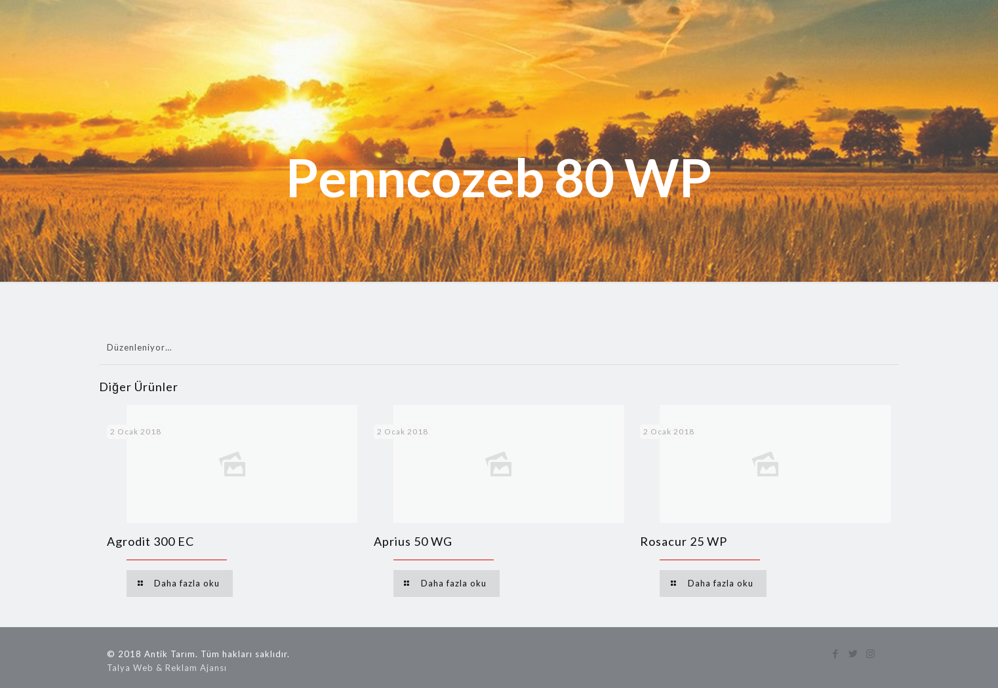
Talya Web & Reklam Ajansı (167, 667)
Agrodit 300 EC (150, 541)
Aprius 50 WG (413, 541)
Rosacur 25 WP (683, 541)
